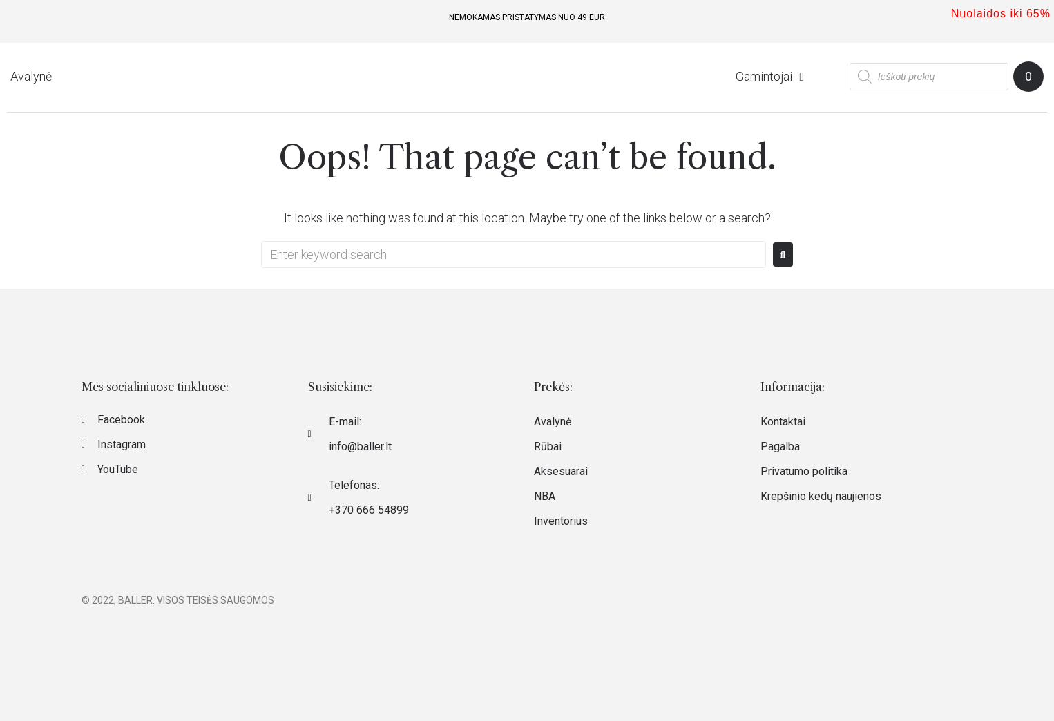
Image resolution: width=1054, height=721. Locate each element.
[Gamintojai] (772, 76)
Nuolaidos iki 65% (1001, 13)
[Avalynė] (31, 76)
